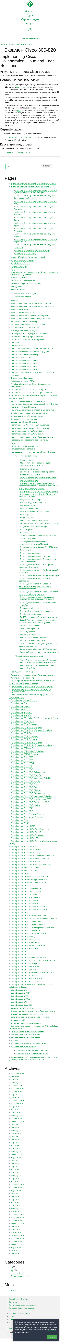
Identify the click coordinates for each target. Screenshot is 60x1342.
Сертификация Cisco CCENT (22, 763)
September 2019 (17, 1121)
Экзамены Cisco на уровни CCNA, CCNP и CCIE (34, 1050)
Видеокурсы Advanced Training (24, 321)
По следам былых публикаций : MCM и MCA (39, 547)
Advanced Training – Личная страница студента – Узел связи (35, 246)
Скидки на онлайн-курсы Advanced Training (29, 1008)
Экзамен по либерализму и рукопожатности (30, 1043)
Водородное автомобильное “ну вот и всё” (38, 477)
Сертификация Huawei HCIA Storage (26, 852)
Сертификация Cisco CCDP (22, 760)
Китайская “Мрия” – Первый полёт (34, 511)
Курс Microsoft (17, 345)
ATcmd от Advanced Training (22, 260)
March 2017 (15, 1172)
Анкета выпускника (19, 277)
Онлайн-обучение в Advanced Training (27, 416)
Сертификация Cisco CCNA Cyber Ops (26, 775)
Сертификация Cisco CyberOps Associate (28, 814)
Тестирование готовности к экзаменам (27, 1031)
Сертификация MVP (19, 1002)
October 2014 (16, 1220)
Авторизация (30, 38)
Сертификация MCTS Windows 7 (24, 981)
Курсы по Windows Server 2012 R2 (25, 363)
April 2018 (15, 1145)
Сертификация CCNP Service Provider (26, 742)
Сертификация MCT (19, 951)
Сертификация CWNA (20, 823)
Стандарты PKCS (18, 1020)
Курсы (30, 15)
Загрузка (30, 23)
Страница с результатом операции (26, 1023)
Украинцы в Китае (28, 634)
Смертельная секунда (29, 625)
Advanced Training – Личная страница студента (31, 186)
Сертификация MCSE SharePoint (24, 948)
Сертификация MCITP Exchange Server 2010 (29, 879)
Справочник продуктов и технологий (27, 1014)
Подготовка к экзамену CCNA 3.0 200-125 (28, 431)
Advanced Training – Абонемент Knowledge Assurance (33, 183)
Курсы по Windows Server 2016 (24, 366)
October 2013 (16, 1241)
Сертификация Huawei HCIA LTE (24, 838)
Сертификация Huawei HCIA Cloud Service (28, 832)
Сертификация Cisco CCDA (22, 757)
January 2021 (16, 1097)
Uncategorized (17, 1273)
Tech (13, 269)
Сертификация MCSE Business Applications (29, 915)
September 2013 (17, 1244)
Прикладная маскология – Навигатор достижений (35, 579)
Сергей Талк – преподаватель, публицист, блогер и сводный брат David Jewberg (37, 621)
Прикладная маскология (30, 553)
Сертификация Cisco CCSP (22, 808)
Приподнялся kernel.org (30, 608)
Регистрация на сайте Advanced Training (32, 250)
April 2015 (15, 1202)
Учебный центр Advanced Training (25, 1034)
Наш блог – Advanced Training (23, 407)
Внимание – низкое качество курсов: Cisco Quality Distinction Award (37, 473)
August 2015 (16, 1190)
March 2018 (15, 1148)
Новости (30, 11)
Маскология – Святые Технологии (34, 520)
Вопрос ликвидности (29, 480)
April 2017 (15, 1169)
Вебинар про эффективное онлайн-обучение (30, 315)
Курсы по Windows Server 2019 (24, 369)
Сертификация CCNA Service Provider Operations (31, 730)
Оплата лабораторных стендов (24, 419)
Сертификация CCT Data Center (24, 748)
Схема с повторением (29, 628)
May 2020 (15, 1106)
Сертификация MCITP (20, 873)
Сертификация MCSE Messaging (24, 936)
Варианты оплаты (18, 289)
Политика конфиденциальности (24, 446)
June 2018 (15, 1139)
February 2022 (17, 1082)
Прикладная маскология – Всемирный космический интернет (36, 565)
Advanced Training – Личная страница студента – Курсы (35, 224)
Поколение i (25, 550)
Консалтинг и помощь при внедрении (27, 336)
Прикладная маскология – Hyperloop (36, 556)
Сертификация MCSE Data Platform (25, 930)
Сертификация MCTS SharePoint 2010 (26, 978)
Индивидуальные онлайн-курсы (24, 330)
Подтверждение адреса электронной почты (29, 440)
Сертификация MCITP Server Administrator (28, 882)
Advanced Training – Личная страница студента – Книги (35, 218)
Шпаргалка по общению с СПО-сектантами (38, 649)
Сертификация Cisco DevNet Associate (27, 817)
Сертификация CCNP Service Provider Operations (31, 745)
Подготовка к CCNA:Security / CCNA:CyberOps (30, 425)
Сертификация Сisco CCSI (21, 1005)
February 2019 (17, 1130)
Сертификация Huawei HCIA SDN (24, 846)
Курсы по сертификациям (22, 378)
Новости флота (26, 529)
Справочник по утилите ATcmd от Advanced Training (33, 1011)
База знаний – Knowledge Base (24, 280)
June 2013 (15, 1253)
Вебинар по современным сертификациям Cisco (31, 303)
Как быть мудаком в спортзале (33, 502)
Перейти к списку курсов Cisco (19, 152)
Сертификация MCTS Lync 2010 (24, 969)
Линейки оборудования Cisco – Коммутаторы (30, 389)
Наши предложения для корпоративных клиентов (32, 410)
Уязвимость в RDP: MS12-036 (32, 640)
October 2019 (16, 1118)
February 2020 (17, 1115)
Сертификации (30, 19)
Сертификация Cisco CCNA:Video (24, 784)
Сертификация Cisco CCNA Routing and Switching (31, 778)
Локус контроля (27, 517)
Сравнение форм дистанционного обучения (30, 1017)
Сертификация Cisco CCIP (21, 766)
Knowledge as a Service (20, 263)
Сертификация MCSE (19, 912)
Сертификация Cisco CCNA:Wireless (26, 790)
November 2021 (17, 1088)
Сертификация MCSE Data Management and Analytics (33, 927)
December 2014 (17, 1214)
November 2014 (17, 1217)
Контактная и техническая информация (28, 339)
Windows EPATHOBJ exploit (31, 466)
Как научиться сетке (28, 505)
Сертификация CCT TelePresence (24, 754)
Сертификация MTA (19, 990)
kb (12, 1267)
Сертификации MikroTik (21, 715)
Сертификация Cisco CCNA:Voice (24, 787)
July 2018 (14, 1136)
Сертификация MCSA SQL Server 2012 (26, 897)
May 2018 (15, 1142)
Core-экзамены (22, 87)
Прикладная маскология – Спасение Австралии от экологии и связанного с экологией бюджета (35, 586)
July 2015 (14, 1193)
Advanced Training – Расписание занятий (28, 257)
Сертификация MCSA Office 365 (24, 894)
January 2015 (16, 1211)
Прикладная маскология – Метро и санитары (39, 575)
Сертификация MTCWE (20, 999)
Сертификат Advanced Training (24, 700)
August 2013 (16, 1247)
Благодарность (17, 286)
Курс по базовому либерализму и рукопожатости (32, 348)
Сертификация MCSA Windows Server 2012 (29, 906)
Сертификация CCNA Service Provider (26, 727)
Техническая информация (20, 1313)
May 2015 (15, 1199)
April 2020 (15, 1109)
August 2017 (16, 1157)
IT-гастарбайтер (27, 460)
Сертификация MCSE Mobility (23, 939)
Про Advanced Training (18, 1299)
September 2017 (17, 1154)
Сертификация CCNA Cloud (22, 721)
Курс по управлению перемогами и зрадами (30, 351)
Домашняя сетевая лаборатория (25, 327)
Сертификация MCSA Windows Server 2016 (29, 909)
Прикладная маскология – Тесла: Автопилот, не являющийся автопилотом (38, 593)
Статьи (12, 1316)
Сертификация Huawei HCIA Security (26, 849)
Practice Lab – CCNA (19, 266)
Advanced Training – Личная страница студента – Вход (35, 202)
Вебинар (14, 300)
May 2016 (15, 1178)
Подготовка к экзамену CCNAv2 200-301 (27, 434)
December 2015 (17, 1184)
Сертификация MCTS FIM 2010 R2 (25, 966)
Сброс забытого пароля (25, 253)
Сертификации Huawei (20, 706)
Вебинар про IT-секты (20, 309)
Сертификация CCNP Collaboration (20, 137)
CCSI (19, 110)
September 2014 (17, 1223)
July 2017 (14, 1160)
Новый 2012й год (27, 532)
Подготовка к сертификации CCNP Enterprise (30, 428)
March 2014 (15, 1229)
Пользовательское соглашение (24, 449)
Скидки (12, 1319)
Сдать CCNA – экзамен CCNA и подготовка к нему (32, 686)
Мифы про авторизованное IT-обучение (28, 401)
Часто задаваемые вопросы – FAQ (25, 1037)
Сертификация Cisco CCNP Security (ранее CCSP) (31, 799)
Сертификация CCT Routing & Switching (27, 751)
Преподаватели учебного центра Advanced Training (33, 452)
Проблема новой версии (30, 614)
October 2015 (16, 1187)
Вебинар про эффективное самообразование (30, 318)
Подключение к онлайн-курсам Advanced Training (32, 437)
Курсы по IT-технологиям (21, 357)
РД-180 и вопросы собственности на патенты (39, 617)
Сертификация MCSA (20, 885)
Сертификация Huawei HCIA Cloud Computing (30, 829)
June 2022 (15, 1076)
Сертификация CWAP (20, 820)
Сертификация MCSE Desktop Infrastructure (29, 933)
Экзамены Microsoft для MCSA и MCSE (31, 1053)
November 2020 (17, 1103)
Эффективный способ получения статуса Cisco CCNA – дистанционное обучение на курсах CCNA (33, 1058)
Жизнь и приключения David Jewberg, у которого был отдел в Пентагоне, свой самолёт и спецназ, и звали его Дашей (39, 485)
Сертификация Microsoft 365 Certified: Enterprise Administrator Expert (30, 985)
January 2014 (16, 1232)
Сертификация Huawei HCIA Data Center (28, 835)
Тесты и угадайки (27, 631)
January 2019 (16, 1133)
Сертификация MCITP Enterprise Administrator (30, 876)
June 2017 (15, 1163)
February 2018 (17, 1151)
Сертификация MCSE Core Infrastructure (28, 924)
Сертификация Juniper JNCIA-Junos (25, 867)
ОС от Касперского (28, 538)
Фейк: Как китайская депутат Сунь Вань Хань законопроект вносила (39, 644)
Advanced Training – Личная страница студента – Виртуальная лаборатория (35, 197)
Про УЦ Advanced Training (22, 672)
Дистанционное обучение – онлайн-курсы (29, 324)
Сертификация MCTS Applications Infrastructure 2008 (33, 960)
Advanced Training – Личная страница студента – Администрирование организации (35, 191)
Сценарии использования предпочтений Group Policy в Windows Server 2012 (33, 1027)
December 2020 (17, 1100)
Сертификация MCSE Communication (26, 921)
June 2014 (15, 1226)
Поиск (13, 443)
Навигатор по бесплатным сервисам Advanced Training (34, 404)
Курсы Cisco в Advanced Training (24, 354)
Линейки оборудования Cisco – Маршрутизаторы (32, 392)
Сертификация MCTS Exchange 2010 (26, 963)
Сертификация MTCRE (20, 996)
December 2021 (17, 1085)
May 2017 (15, 1166)
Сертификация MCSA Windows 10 (25, 900)
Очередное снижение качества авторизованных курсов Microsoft (33, 542)
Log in (13, 1290)
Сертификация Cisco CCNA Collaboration (28, 772)
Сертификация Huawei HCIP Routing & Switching (31, 864)
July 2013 (14, 1250)
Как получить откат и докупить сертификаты (30, 333)
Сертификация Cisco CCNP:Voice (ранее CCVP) (30, 802)
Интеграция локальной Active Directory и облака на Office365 (37, 495)
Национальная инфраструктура (33, 526)
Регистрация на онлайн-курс (23, 678)
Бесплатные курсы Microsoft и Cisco (26, 283)
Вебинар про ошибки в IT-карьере (25, 312)
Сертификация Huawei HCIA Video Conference (30, 858)
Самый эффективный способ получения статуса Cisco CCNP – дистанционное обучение (32, 682)
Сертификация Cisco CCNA (22, 769)
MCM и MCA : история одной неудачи (36, 463)
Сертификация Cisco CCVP (22, 811)
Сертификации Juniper (20, 709)
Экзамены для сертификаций (23, 1046)
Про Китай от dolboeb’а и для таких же (36, 611)
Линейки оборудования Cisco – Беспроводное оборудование (29, 385)
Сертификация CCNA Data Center (25, 724)
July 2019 (14, 1124)
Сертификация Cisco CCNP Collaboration (28, 793)
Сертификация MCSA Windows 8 (24, 903)
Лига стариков (26, 514)
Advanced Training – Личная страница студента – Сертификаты (35, 240)
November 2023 (17, 1073)
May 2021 (15, 1094)
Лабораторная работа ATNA (22, 381)
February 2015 (17, 1208)
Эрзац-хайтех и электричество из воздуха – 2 (39, 652)
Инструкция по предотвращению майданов (39, 491)
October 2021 (16, 1091)
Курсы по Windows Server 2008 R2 (25, 360)
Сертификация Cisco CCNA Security (25, 781)
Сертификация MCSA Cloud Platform (26, 888)
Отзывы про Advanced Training (24, 422)
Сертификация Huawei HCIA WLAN (25, 861)
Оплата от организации (25, 293)
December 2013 (17, 1235)
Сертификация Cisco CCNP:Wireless (25, 805)
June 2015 (15, 1196)
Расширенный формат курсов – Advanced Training (32, 675)
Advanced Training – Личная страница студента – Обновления (35, 229)
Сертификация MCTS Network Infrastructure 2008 (31, 972)
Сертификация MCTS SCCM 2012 (24, 975)
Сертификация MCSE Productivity (25, 942)
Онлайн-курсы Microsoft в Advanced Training (29, 413)
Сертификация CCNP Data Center (25, 736)
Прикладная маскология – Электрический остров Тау (37, 603)
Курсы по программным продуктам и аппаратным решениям (31, 373)
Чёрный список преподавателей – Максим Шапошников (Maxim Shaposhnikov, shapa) (38, 661)
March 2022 (15, 1079)
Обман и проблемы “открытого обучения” (38, 535)
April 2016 (15, 1181)
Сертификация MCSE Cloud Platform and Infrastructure (34, 918)
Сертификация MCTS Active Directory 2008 (28, 957)
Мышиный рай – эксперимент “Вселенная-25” (39, 523)
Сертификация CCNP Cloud (22, 733)
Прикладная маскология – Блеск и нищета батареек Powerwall (37, 560)
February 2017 (17, 1175)
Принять (52, 1337)
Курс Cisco (15, 342)
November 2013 (17, 1238)
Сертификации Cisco (19, 703)
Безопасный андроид (29, 469)
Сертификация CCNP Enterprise (24, 739)
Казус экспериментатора (30, 499)
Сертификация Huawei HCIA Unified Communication (32, 855)
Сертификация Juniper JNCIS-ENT (24, 870)
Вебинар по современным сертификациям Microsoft (33, 306)
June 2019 (15, 1127)
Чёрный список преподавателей (29, 656)
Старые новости (18, 1276)
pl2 (12, 1270)
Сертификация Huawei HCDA (23, 826)
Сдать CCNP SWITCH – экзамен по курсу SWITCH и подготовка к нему (31, 695)
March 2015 (15, 1205)
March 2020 (15, 1112)
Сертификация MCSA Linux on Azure (26, 891)
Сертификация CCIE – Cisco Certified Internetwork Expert (34, 718)
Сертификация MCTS (19, 954)
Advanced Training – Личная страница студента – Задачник (35, 213)
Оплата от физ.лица (23, 296)
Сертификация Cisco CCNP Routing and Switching (31, 796)
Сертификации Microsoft (21, 712)
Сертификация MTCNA (20, 993)
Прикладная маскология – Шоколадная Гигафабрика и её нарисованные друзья (36, 598)
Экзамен (14, 1040)
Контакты (13, 1302)
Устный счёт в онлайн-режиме (33, 637)
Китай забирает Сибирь (30, 508)
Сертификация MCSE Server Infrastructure (28, 945)
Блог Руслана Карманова (26, 456)
